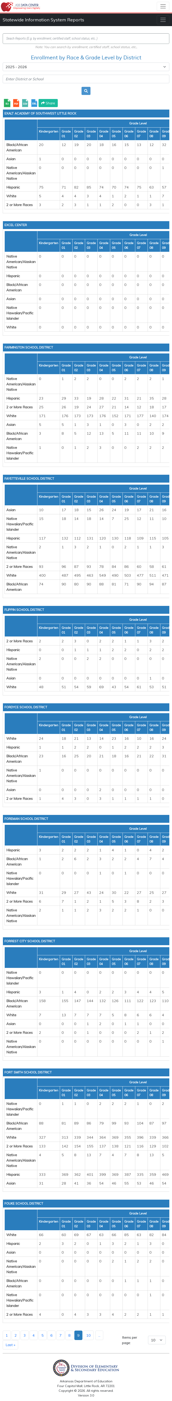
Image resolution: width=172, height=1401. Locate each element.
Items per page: (129, 1340)
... (99, 1335)
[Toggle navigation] (163, 6)
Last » (10, 1345)
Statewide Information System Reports (43, 19)
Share (48, 103)
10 (88, 1335)
